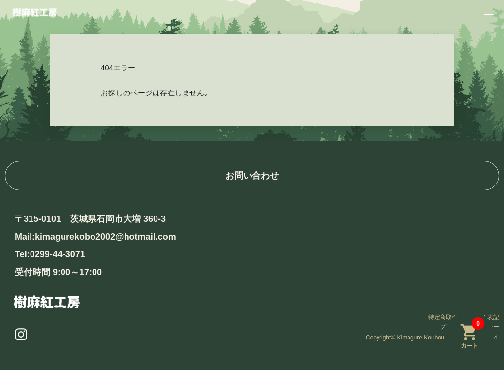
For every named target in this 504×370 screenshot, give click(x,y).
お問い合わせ (252, 176)
